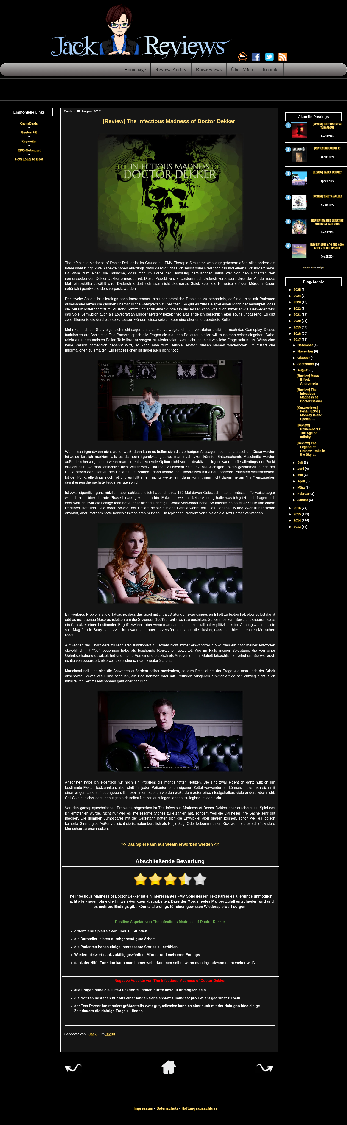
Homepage (135, 69)
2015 (298, 514)
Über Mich (242, 69)
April (301, 481)
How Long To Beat (29, 159)
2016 (298, 508)
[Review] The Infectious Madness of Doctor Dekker (309, 395)
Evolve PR (29, 132)
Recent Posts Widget (313, 267)
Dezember (305, 345)
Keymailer (29, 141)
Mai (300, 475)
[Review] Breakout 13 (327, 148)
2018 (298, 333)
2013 (298, 527)
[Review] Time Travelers (327, 196)
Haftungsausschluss (199, 1108)
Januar (303, 500)
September (306, 364)
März (301, 487)
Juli (300, 462)
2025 (298, 289)
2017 (298, 339)
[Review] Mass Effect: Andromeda (308, 379)
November (305, 351)
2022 (298, 308)
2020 (298, 321)
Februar (303, 494)
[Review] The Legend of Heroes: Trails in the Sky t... (311, 448)
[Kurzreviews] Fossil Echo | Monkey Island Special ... (309, 413)
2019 (298, 327)
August (303, 370)
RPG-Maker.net (29, 150)
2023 (298, 302)
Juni (301, 469)
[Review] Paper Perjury (327, 172)
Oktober (304, 358)
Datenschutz (167, 1108)
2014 (298, 520)
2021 (298, 314)
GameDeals (29, 123)
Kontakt (270, 69)
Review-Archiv (170, 69)
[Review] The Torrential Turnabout (327, 125)
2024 (298, 296)
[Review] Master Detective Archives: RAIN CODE (327, 221)
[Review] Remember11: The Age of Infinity (309, 430)
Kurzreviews (209, 69)
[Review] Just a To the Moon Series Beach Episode (327, 245)
